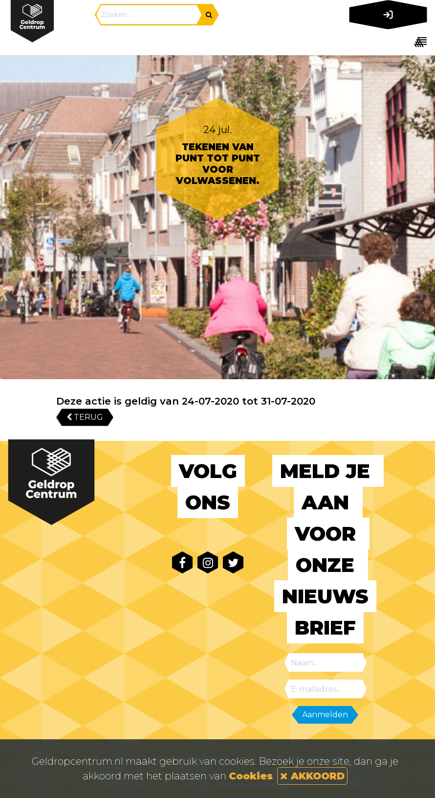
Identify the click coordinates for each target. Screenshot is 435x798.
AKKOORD (312, 776)
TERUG (84, 417)
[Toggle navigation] (386, 41)
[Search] (149, 14)
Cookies (251, 776)
